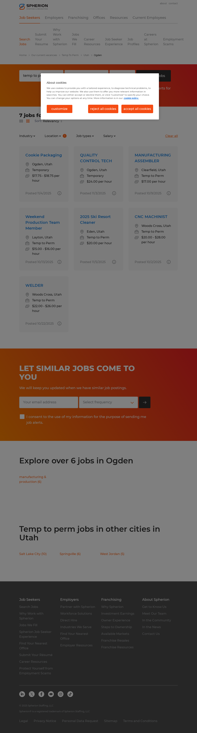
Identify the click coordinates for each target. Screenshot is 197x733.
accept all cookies (137, 109)
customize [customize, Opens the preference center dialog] (59, 109)
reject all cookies (103, 109)
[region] (100, 96)
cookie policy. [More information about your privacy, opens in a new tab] (131, 98)
